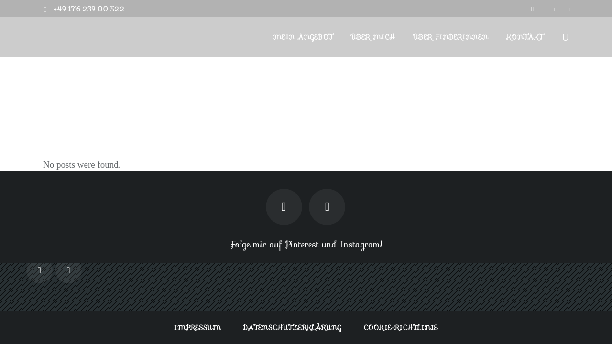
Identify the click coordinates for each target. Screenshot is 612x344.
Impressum (197, 327)
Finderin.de (546, 86)
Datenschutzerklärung (292, 327)
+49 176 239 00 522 (89, 9)
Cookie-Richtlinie (401, 327)
